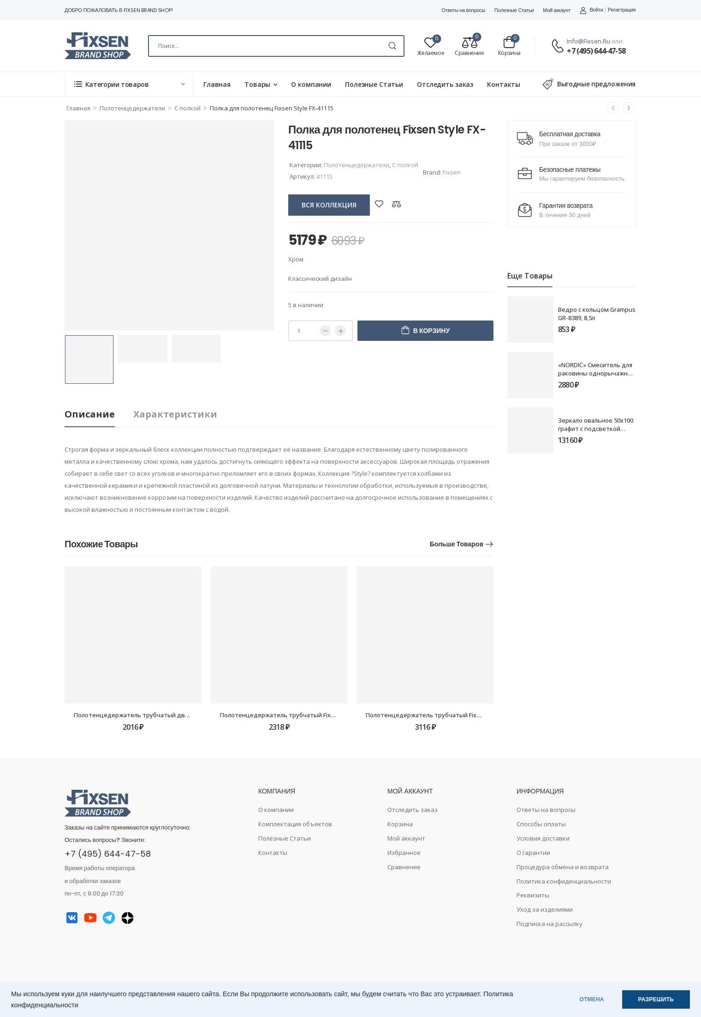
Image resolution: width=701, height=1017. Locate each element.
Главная (217, 84)
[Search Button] (392, 46)
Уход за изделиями (545, 909)
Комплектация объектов (295, 824)
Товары (257, 84)
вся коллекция (329, 204)
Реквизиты (533, 895)
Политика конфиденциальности (564, 881)
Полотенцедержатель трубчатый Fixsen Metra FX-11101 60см (310, 715)
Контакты (503, 84)
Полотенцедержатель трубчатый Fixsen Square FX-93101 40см (458, 715)
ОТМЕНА (592, 999)
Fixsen (452, 172)
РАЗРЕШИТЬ (656, 999)
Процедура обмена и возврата (563, 867)
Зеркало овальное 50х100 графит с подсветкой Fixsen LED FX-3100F (595, 428)
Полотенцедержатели (132, 108)
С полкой (187, 108)
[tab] (99, 414)
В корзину (431, 330)
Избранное (404, 852)
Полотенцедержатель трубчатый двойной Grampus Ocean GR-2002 (174, 715)
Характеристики (175, 414)
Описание (90, 414)
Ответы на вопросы (463, 10)
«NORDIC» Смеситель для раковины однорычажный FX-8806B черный (597, 373)
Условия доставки (543, 838)
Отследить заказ (445, 84)
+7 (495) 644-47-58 (596, 51)
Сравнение (404, 867)
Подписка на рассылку (549, 924)
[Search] (276, 46)
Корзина (400, 824)
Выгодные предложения (589, 84)
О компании (311, 84)
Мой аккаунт (556, 10)
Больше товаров (456, 544)
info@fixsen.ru (588, 41)
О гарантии (533, 852)
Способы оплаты (541, 824)
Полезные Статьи (514, 10)
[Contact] (559, 46)
